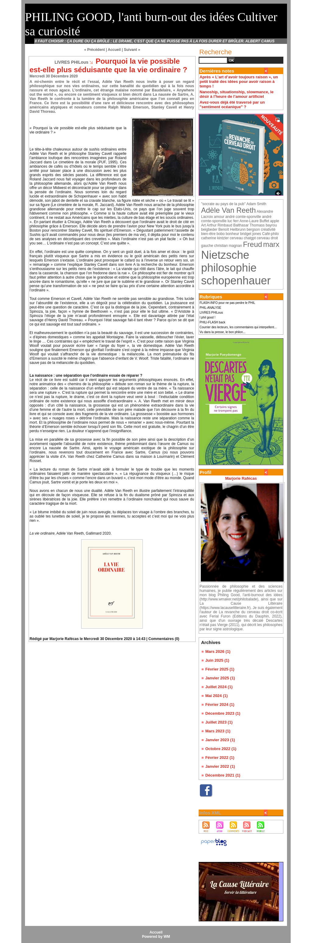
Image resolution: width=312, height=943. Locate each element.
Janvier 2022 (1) (220, 766)
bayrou (271, 225)
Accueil (114, 50)
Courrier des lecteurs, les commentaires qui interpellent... (238, 327)
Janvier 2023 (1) (220, 740)
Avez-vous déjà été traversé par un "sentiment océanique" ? (232, 104)
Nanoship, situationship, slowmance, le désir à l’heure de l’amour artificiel (237, 94)
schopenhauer (236, 280)
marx (271, 244)
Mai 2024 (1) (216, 695)
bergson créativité (260, 229)
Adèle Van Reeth (228, 210)
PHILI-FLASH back (212, 322)
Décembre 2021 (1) (222, 775)
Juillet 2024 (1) (219, 687)
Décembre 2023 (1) (222, 713)
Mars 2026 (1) (217, 651)
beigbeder (209, 229)
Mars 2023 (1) (217, 731)
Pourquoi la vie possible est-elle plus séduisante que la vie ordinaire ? (108, 65)
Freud (252, 244)
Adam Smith (256, 204)
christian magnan (228, 246)
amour (219, 217)
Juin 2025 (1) (217, 660)
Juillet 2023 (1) (219, 722)
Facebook (208, 800)
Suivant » (132, 50)
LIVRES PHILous (211, 312)
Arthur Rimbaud (219, 225)
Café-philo (270, 234)
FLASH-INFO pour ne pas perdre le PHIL (227, 302)
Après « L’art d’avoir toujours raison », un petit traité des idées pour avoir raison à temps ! (239, 81)
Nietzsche (225, 255)
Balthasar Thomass (248, 225)
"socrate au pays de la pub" (223, 204)
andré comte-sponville (243, 217)
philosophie (229, 268)
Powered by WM (156, 936)
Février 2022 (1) (219, 757)
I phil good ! (207, 317)
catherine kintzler (215, 238)
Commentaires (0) (163, 639)
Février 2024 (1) (219, 704)
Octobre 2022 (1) (220, 748)
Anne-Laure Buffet (254, 221)
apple (274, 221)
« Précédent (94, 50)
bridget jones (250, 234)
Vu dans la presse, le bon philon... (222, 332)
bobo (221, 234)
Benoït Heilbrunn (232, 229)
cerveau (236, 238)
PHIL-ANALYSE (210, 307)
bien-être (208, 234)
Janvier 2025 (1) (220, 678)
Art (203, 225)
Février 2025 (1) (219, 669)
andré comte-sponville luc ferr (236, 219)
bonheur (232, 234)
